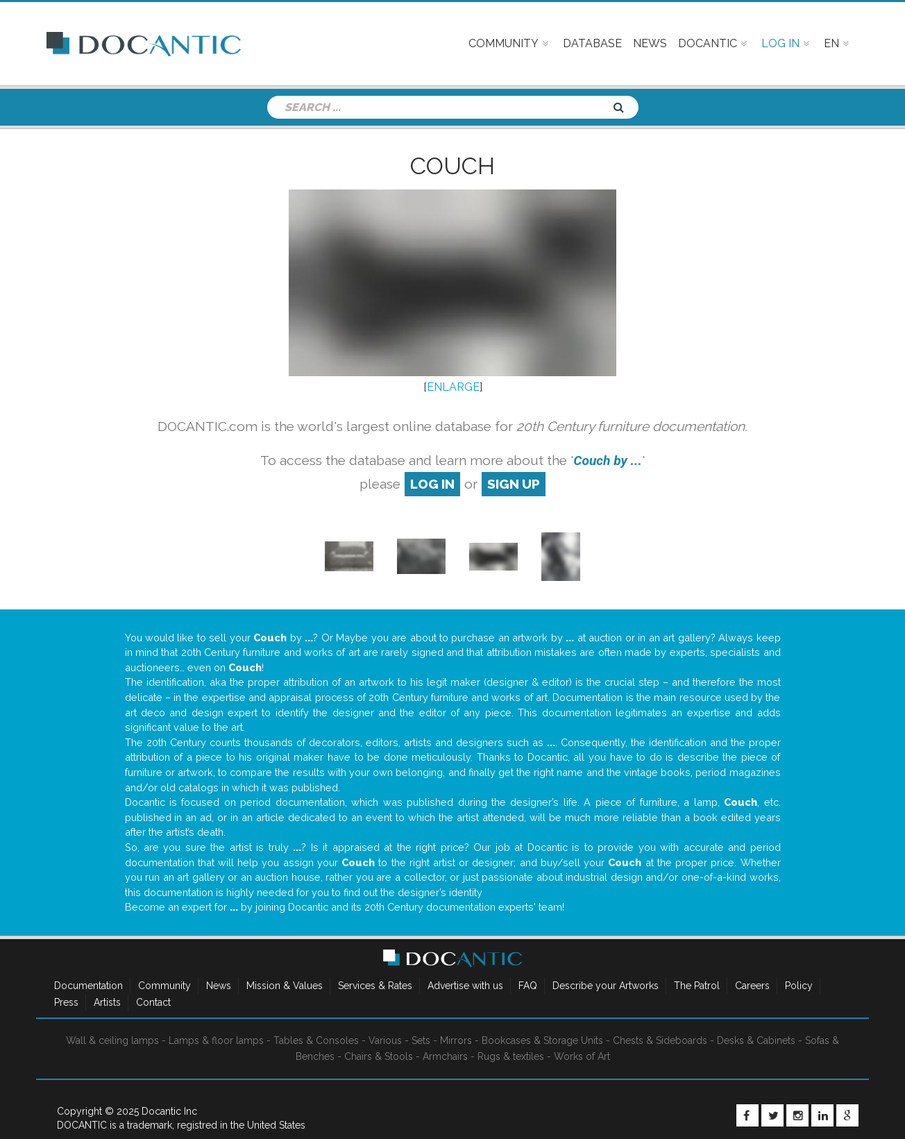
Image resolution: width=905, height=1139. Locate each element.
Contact (153, 1002)
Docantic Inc (169, 1111)
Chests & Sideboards (660, 1040)
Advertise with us (465, 985)
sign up (513, 483)
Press (66, 1002)
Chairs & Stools (378, 1056)
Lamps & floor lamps (216, 1040)
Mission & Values (284, 985)
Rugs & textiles (510, 1056)
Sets (421, 1040)
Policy (799, 985)
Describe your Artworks (605, 985)
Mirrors (456, 1040)
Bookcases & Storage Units (542, 1040)
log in (432, 483)
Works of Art (582, 1056)
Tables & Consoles (316, 1040)
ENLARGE (453, 387)
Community (164, 985)
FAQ (527, 985)
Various (385, 1040)
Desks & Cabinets (756, 1040)
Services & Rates (375, 985)
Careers (752, 985)
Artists (107, 1002)
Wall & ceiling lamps (112, 1040)
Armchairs (445, 1056)
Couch (452, 166)
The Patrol (697, 985)
